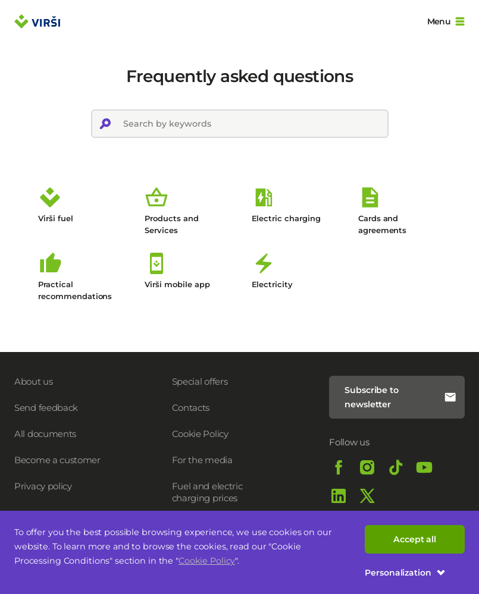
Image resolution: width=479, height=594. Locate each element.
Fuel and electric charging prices (207, 492)
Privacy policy (43, 486)
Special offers (200, 381)
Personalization (405, 572)
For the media (202, 460)
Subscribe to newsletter (400, 397)
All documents (45, 433)
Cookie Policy (207, 560)
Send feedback (46, 407)
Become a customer (57, 460)
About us (33, 381)
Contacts (191, 407)
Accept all (414, 539)
